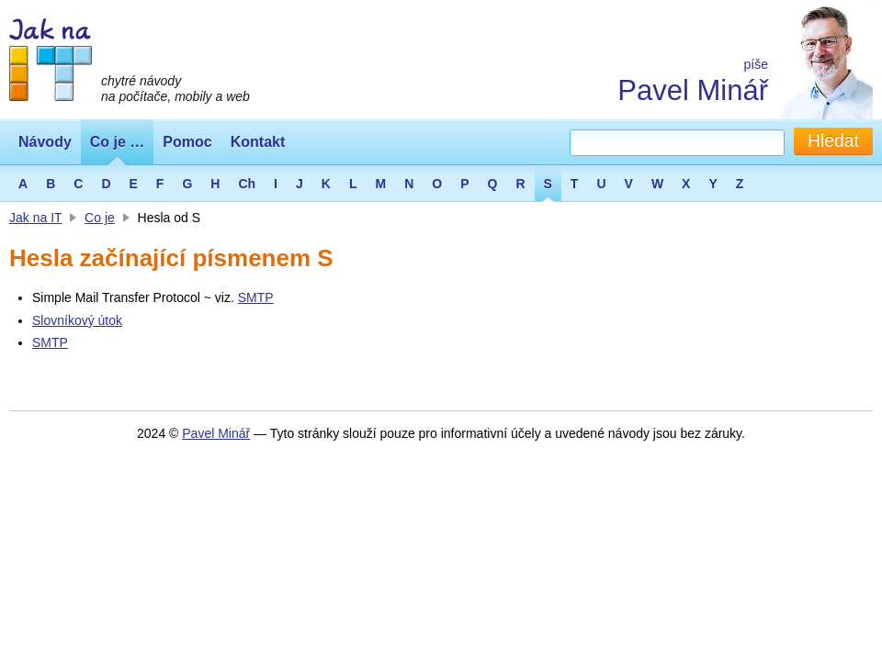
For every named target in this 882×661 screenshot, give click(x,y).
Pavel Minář (692, 90)
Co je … (117, 142)
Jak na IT (35, 217)
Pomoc (187, 142)
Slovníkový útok (77, 320)
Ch (246, 183)
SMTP (256, 297)
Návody (45, 142)
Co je (100, 217)
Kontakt (258, 142)
